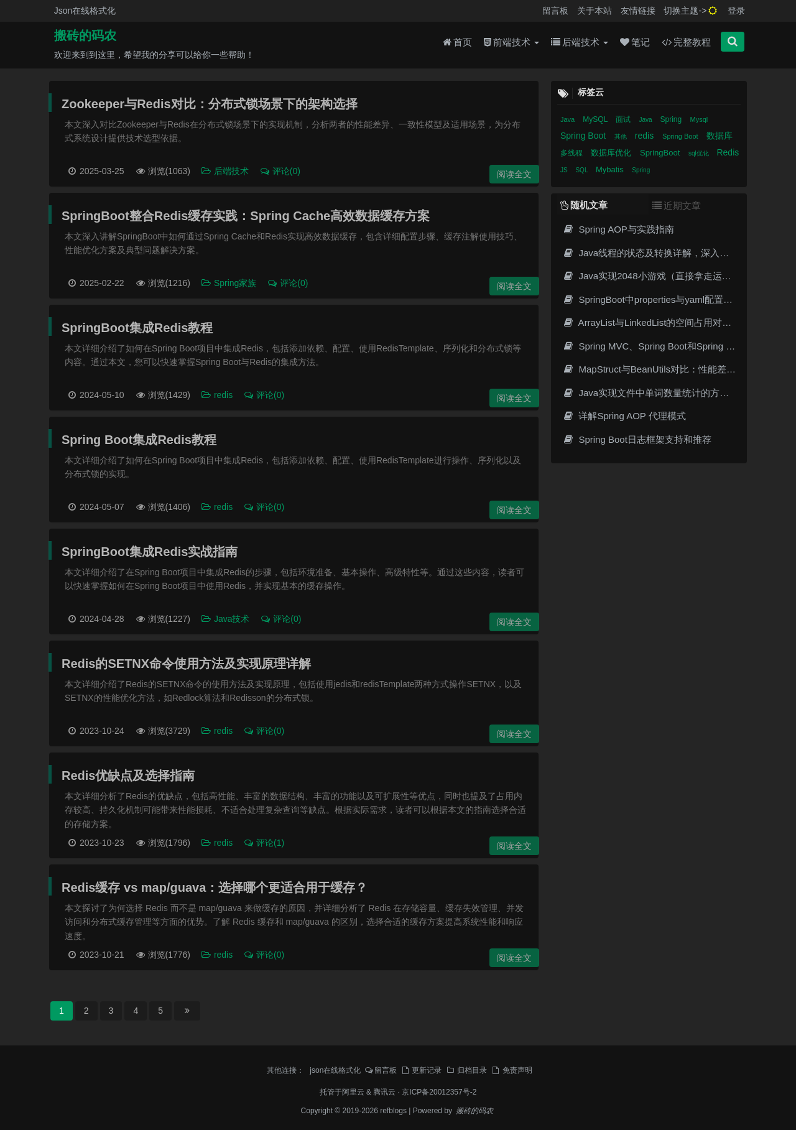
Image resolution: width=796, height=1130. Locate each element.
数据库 (719, 136)
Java (568, 119)
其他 (621, 136)
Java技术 (226, 619)
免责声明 (511, 1070)
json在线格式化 (335, 1070)
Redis (727, 152)
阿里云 (353, 1092)
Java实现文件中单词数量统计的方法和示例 (659, 392)
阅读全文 (514, 174)
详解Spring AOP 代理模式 (624, 415)
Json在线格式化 (85, 11)
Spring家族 (230, 283)
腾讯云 (384, 1092)
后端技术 (579, 44)
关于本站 (594, 11)
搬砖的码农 (85, 38)
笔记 (635, 44)
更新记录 (421, 1070)
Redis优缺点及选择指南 (128, 775)
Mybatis (611, 169)
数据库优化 (612, 152)
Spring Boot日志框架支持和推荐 (636, 439)
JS (564, 170)
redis (218, 395)
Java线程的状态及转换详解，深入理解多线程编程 (673, 253)
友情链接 (638, 11)
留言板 (555, 11)
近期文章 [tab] (676, 205)
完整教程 (686, 44)
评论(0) (279, 171)
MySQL (596, 119)
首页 (457, 44)
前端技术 (511, 44)
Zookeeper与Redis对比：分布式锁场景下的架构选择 (210, 104)
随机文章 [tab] (584, 205)
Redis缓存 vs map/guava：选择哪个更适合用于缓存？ (215, 887)
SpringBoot (661, 152)
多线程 (572, 153)
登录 (736, 11)
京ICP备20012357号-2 (439, 1092)
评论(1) (263, 843)
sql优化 (699, 153)
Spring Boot (584, 136)
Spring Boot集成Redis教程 (139, 440)
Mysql (699, 119)
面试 (624, 119)
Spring (671, 119)
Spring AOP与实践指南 (618, 229)
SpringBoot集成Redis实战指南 (150, 551)
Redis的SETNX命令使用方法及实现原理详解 (186, 663)
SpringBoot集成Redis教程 (137, 328)
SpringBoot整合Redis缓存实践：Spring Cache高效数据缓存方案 (246, 216)
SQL (582, 170)
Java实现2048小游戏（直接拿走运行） (651, 276)
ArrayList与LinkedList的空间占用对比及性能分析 (670, 322)
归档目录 (466, 1070)
